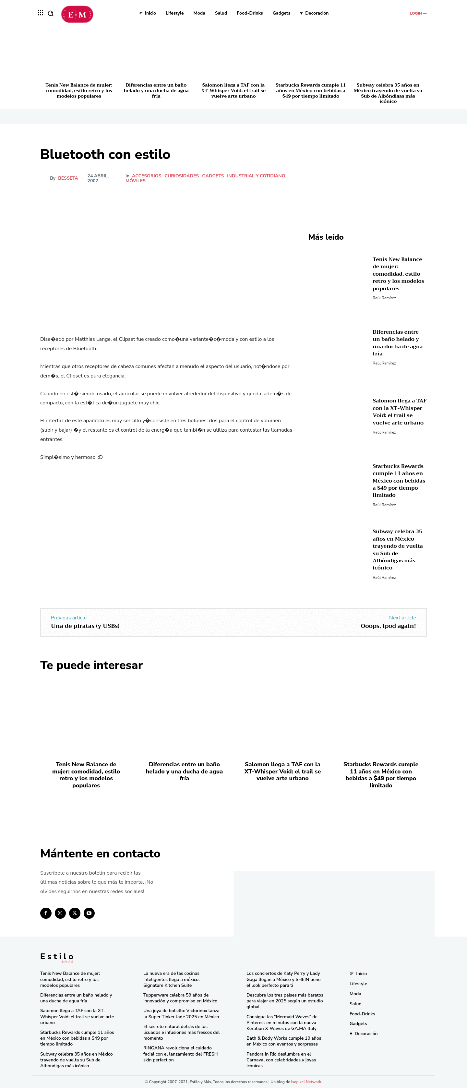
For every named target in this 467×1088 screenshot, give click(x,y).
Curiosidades (182, 176)
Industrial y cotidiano (256, 176)
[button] (50, 13)
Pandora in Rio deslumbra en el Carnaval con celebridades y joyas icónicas (281, 1060)
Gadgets (213, 176)
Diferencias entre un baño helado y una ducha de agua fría (156, 90)
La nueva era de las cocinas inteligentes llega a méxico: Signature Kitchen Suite (171, 979)
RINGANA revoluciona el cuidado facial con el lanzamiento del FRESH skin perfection (180, 1054)
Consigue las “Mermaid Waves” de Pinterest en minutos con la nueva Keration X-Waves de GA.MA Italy (281, 1023)
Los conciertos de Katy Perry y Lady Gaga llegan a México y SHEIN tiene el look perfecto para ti (283, 979)
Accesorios (147, 176)
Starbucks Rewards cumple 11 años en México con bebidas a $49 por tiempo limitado (311, 90)
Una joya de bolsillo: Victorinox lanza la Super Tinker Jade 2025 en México (181, 1014)
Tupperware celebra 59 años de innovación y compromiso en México (180, 998)
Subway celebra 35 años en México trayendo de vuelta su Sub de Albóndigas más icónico (388, 93)
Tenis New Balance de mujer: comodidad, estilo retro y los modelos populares (78, 90)
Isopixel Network (306, 1081)
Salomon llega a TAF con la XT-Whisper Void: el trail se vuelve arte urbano (233, 90)
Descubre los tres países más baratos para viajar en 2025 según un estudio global (284, 1001)
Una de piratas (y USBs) (85, 626)
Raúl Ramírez (384, 298)
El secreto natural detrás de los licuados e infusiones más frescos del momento (181, 1032)
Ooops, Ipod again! (388, 626)
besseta (68, 178)
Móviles (136, 181)
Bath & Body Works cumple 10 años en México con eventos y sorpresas (283, 1041)
